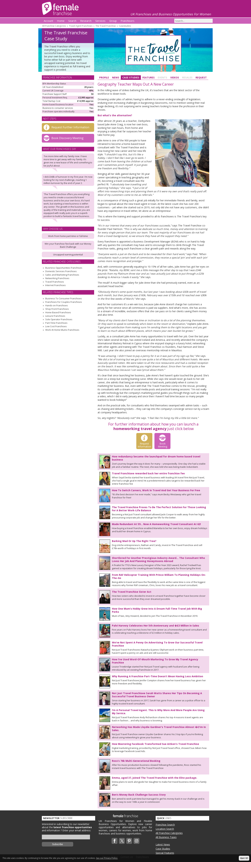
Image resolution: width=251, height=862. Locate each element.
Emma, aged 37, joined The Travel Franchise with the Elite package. (154, 777)
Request (201, 77)
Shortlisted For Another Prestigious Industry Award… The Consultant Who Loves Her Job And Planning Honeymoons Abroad (158, 559)
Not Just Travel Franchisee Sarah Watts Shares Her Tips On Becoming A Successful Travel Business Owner (157, 695)
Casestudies (125, 25)
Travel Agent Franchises (80, 25)
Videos (174, 77)
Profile (104, 77)
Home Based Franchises (58, 312)
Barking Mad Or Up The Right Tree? (134, 541)
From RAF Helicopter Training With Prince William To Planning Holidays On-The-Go (159, 576)
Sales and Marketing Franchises (62, 274)
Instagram (136, 841)
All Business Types (166, 837)
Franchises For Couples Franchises (63, 301)
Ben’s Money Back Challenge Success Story (139, 794)
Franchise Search (165, 824)
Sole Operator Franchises (58, 319)
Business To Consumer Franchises (63, 298)
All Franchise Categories (54, 25)
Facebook (114, 841)
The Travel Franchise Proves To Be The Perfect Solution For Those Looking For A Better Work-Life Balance (159, 509)
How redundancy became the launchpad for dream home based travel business (156, 458)
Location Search (165, 828)
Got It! (244, 858)
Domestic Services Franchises (61, 271)
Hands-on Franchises (56, 305)
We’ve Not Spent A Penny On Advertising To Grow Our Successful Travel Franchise (157, 644)
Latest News (163, 844)
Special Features (165, 853)
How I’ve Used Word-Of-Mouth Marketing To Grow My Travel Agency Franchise (155, 661)
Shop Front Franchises (57, 308)
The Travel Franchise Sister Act (131, 591)
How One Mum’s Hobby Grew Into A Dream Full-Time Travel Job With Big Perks (157, 610)
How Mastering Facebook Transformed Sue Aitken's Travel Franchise (155, 744)
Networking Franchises (57, 278)
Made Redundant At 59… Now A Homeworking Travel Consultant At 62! (156, 524)
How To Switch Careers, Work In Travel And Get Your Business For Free (156, 490)
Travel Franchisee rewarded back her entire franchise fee (148, 473)
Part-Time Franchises (56, 322)
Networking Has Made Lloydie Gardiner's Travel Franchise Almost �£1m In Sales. (159, 728)
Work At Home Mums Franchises (62, 329)
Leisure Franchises (55, 315)
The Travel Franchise (106, 25)
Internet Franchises (55, 285)
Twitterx (122, 841)
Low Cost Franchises (56, 326)
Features (148, 77)
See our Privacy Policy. (107, 858)
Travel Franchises (54, 281)
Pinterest (129, 841)
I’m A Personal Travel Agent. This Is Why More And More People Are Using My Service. (158, 711)
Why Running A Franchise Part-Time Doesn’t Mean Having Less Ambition (157, 676)
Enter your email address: (76, 830)
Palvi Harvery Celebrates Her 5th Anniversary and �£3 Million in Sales (155, 625)
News (115, 77)
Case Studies (130, 77)
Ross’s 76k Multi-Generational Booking (136, 760)
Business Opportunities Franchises (63, 267)
